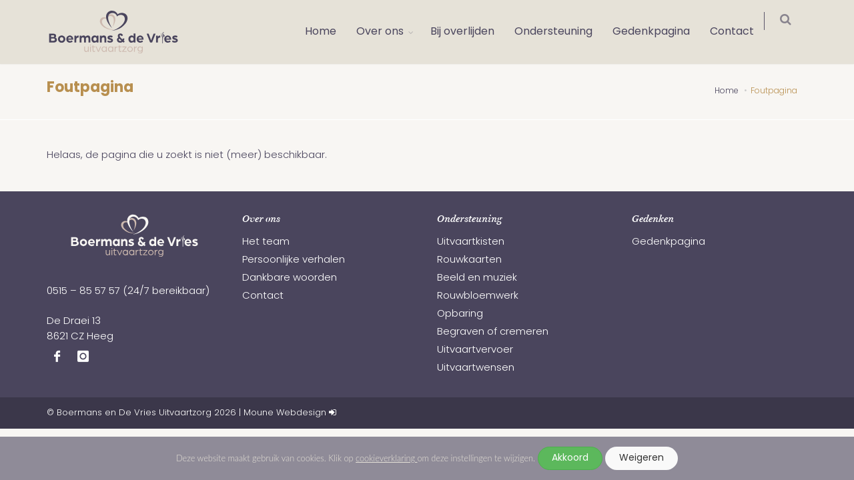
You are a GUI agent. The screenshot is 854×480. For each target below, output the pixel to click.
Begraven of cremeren (492, 332)
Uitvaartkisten (470, 242)
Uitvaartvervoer (475, 350)
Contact (741, 32)
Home (329, 32)
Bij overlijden (471, 32)
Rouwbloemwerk (477, 296)
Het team (266, 242)
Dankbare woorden (289, 278)
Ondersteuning (562, 32)
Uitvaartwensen (475, 368)
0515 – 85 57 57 (83, 292)
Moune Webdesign (285, 413)
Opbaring (460, 314)
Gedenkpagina (660, 32)
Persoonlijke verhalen (293, 260)
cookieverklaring (386, 458)
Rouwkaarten (469, 260)
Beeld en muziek (477, 278)
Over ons (388, 32)
